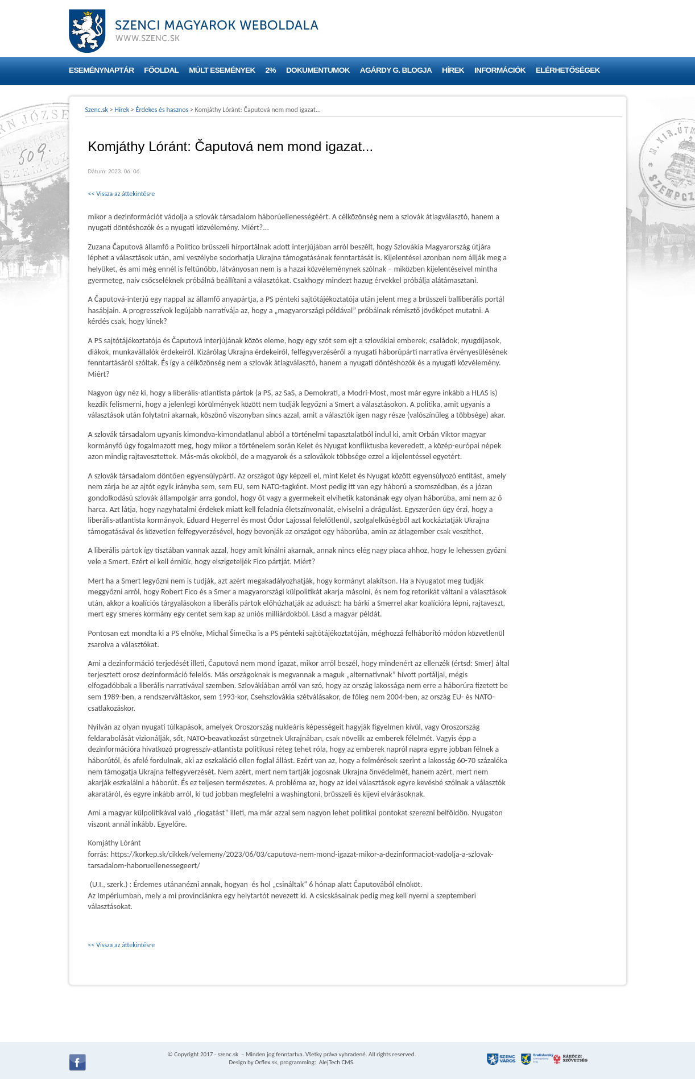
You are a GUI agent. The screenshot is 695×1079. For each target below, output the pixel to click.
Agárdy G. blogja (396, 70)
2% (271, 70)
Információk (500, 70)
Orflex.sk (266, 1062)
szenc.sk (228, 1054)
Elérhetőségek (568, 70)
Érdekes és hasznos (162, 110)
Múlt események (222, 70)
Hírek (453, 70)
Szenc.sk (97, 110)
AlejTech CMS (335, 1062)
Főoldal (161, 70)
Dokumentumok (318, 70)
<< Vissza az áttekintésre (121, 194)
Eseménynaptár (101, 70)
